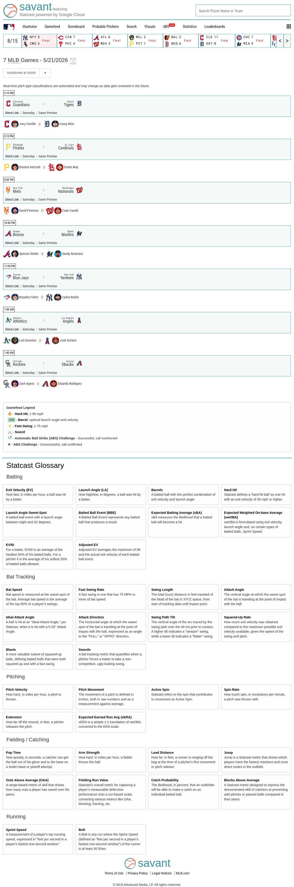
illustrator (30, 26)
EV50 (10, 545)
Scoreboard (76, 26)
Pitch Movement (91, 689)
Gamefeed (52, 26)
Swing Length (162, 589)
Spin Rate (231, 689)
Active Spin (160, 689)
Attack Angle (234, 589)
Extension (14, 717)
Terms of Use (114, 873)
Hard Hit (21, 414)
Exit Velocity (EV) (19, 490)
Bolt (82, 830)
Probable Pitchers (105, 26)
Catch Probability (164, 780)
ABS (169, 26)
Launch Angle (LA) (93, 490)
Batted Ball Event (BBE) (97, 513)
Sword (20, 432)
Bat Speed (14, 589)
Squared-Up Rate (237, 617)
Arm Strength (89, 752)
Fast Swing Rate (91, 589)
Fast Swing (23, 426)
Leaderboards (214, 26)
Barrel (23, 420)
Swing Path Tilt (163, 617)
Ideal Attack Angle (20, 617)
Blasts (11, 649)
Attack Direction (91, 617)
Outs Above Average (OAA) (27, 780)
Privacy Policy (138, 873)
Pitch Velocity (17, 689)
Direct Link (12, 113)
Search (132, 26)
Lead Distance (162, 752)
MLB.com (182, 873)
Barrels (157, 490)
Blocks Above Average (241, 780)
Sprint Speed (16, 830)
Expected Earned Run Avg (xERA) (105, 717)
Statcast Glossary (35, 465)
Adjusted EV (88, 545)
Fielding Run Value (93, 780)
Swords (84, 649)
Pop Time (13, 752)
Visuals (149, 26)
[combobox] (243, 10)
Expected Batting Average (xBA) (176, 513)
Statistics (190, 26)
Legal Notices (162, 873)
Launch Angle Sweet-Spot (26, 513)
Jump (228, 752)
